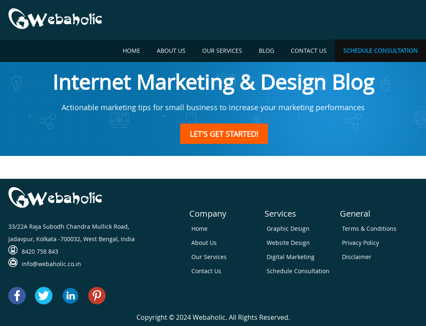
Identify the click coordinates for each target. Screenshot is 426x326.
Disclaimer (357, 257)
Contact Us (309, 50)
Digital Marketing (291, 257)
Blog (266, 50)
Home (131, 50)
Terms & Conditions (369, 228)
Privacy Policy (360, 243)
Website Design (288, 243)
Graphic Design (288, 228)
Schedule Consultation (380, 50)
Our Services (222, 50)
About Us (171, 50)
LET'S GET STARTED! (224, 133)
